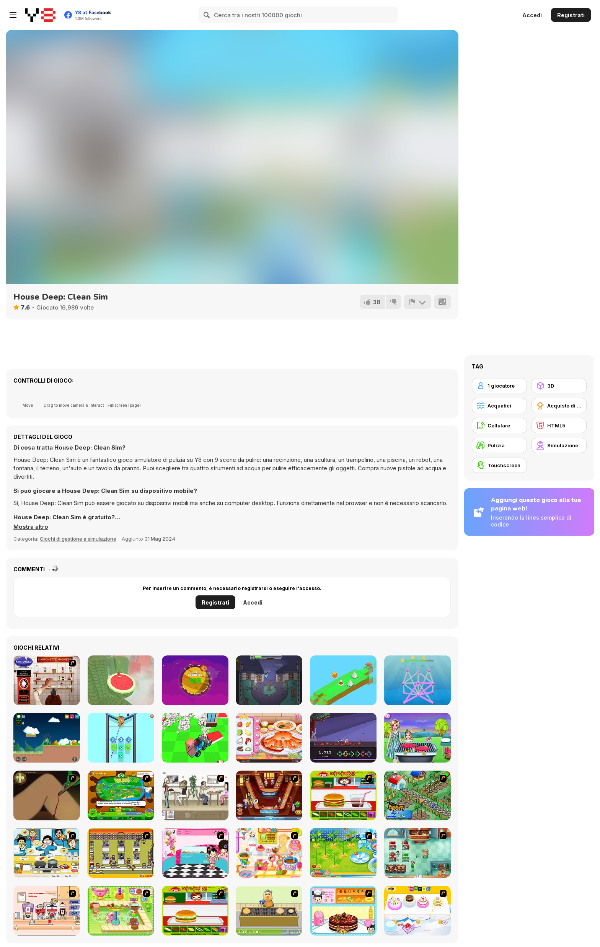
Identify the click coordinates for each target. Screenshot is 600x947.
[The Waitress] (195, 795)
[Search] (207, 15)
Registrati (571, 15)
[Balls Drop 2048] (121, 738)
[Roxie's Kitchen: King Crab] (269, 738)
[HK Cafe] (46, 853)
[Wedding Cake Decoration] (417, 911)
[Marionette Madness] (46, 680)
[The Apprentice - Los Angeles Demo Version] (269, 795)
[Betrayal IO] (269, 680)
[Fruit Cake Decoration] (343, 911)
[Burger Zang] (343, 795)
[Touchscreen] (499, 465)
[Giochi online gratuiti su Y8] (40, 15)
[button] (30, 527)
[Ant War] (121, 795)
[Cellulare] (499, 425)
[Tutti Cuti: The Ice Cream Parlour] (195, 853)
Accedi (532, 15)
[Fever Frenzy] (417, 853)
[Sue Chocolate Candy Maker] (269, 853)
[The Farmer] (417, 795)
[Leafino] (46, 738)
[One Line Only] (417, 680)
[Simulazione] (559, 445)
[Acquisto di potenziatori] (559, 405)
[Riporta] (417, 302)
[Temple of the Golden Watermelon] (121, 680)
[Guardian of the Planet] (195, 680)
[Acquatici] (499, 405)
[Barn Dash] (343, 680)
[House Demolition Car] (195, 738)
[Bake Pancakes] (269, 911)
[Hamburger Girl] (195, 911)
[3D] (559, 385)
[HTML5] (559, 425)
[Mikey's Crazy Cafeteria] (46, 911)
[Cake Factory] (121, 911)
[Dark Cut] (46, 795)
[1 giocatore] (499, 385)
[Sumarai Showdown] (343, 738)
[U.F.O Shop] (121, 853)
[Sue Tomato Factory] (343, 853)
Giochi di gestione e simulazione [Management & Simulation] (78, 539)
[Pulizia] (499, 445)
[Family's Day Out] (417, 738)
